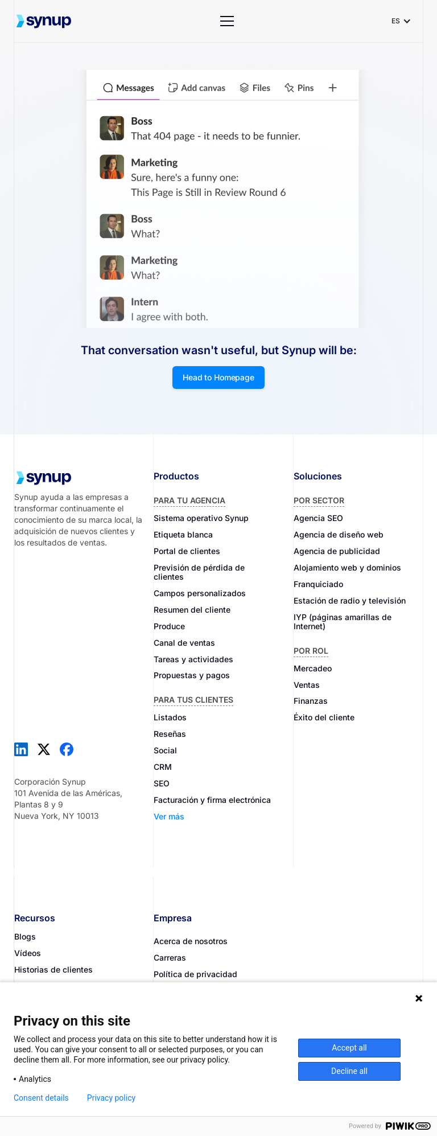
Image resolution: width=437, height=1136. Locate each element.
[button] (227, 21)
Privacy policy (111, 1097)
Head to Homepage (218, 377)
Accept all (349, 1047)
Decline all (349, 1071)
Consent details (41, 1097)
